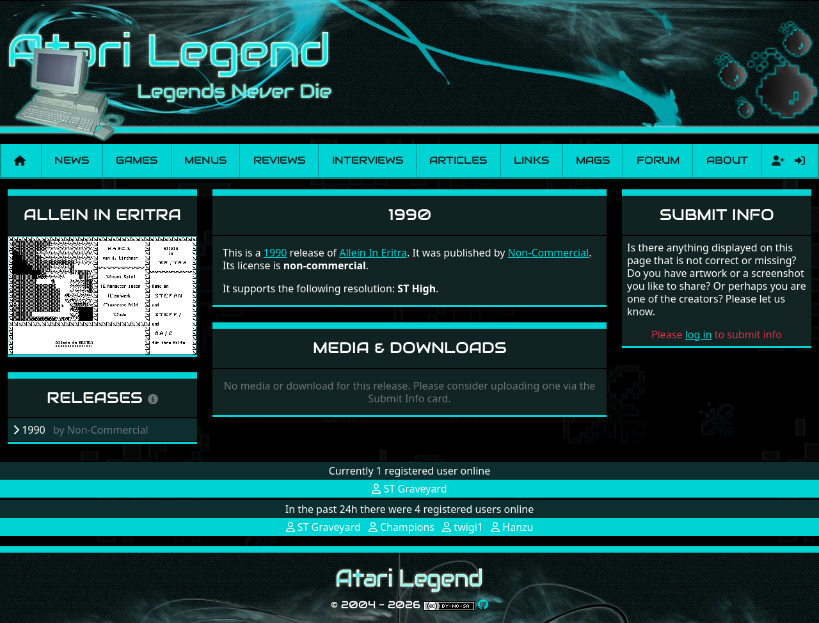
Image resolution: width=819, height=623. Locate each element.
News (71, 160)
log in (698, 334)
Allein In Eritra (102, 215)
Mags (593, 160)
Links (531, 160)
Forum (658, 160)
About (727, 160)
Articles (458, 160)
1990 (275, 253)
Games (136, 160)
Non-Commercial (548, 253)
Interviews (367, 160)
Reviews (279, 160)
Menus (205, 160)
